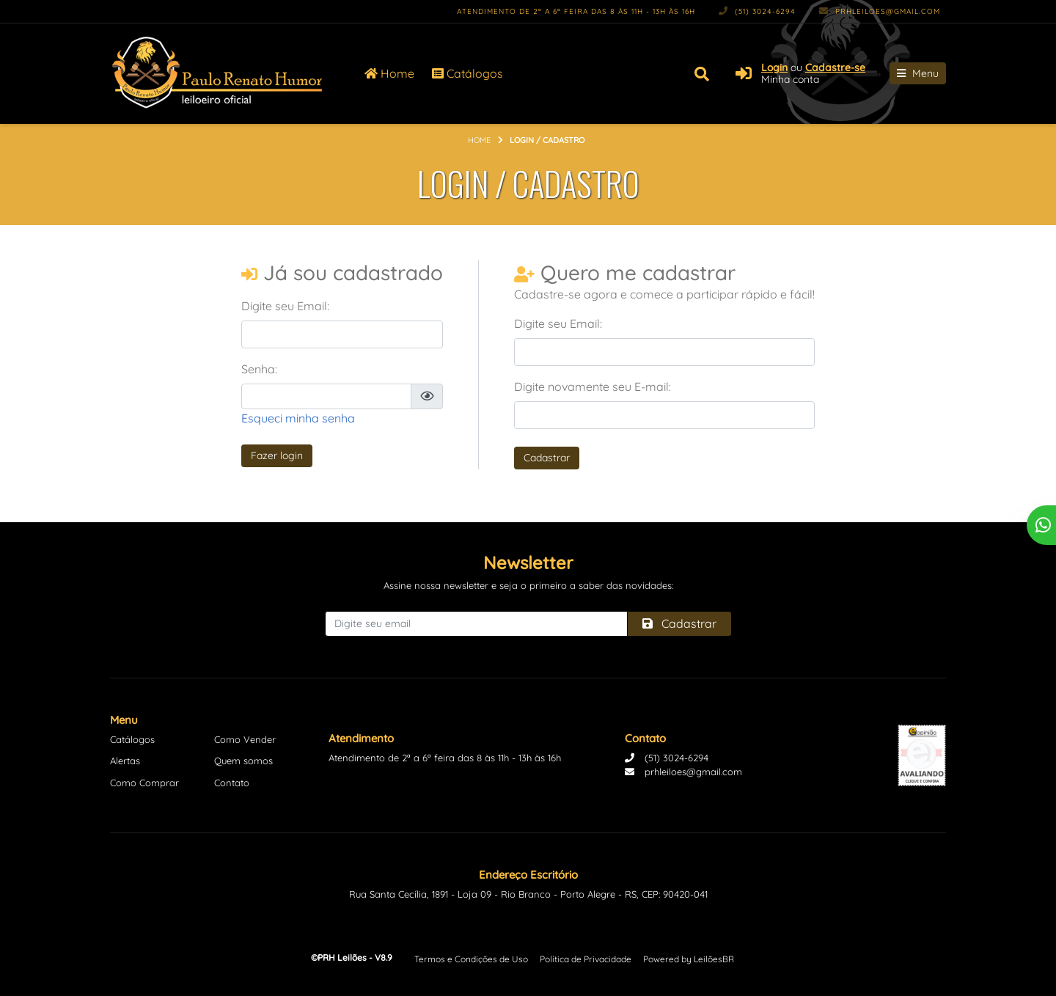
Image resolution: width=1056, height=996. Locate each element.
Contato (231, 782)
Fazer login (277, 455)
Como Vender (245, 739)
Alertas (125, 760)
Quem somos (243, 760)
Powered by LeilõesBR (688, 958)
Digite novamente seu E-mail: (592, 386)
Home (389, 73)
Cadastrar (547, 457)
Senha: (259, 369)
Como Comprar (144, 782)
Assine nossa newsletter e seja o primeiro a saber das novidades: (528, 585)
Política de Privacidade (585, 958)
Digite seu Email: (285, 306)
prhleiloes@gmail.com (879, 11)
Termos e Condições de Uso (471, 958)
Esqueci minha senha (298, 418)
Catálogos (467, 73)
